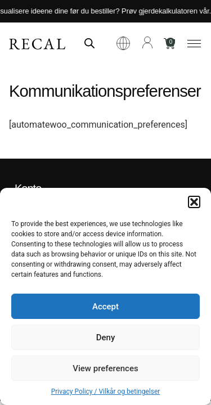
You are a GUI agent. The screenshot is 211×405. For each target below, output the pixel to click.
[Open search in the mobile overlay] (89, 43)
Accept (105, 307)
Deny (105, 337)
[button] (194, 202)
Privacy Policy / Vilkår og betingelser (105, 391)
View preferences (105, 368)
